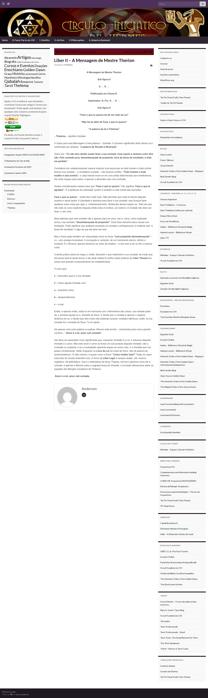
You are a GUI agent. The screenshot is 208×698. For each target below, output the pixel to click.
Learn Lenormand (168, 409)
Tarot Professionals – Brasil (172, 632)
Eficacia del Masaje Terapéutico (174, 486)
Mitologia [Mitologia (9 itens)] (23, 77)
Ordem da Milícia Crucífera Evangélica (177, 573)
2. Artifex (59, 40)
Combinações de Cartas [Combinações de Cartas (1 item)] (30, 62)
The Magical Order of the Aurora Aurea (178, 387)
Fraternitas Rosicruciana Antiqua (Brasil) (178, 562)
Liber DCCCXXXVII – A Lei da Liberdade (77, 51)
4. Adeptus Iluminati (99, 40)
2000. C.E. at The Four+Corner (174, 551)
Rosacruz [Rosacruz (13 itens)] (26, 82)
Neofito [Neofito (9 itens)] (35, 77)
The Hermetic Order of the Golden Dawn (178, 381)
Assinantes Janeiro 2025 (15, 173)
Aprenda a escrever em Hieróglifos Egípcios (179, 278)
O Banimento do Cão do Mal (16, 161)
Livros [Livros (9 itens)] (41, 73)
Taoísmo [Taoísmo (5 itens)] (38, 81)
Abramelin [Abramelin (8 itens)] (10, 57)
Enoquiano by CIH (168, 311)
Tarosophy (165, 621)
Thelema (69, 65)
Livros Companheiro (16, 203)
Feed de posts (166, 69)
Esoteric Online (167, 340)
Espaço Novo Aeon (168, 216)
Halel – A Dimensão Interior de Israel (176, 534)
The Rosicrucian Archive (171, 584)
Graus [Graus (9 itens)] (8, 73)
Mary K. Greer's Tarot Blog (172, 610)
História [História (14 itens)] (18, 74)
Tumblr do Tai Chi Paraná (171, 103)
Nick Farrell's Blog (168, 176)
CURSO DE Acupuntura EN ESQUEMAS (178, 481)
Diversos (11, 199)
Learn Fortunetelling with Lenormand (177, 404)
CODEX (10, 194)
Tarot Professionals (169, 626)
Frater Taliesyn (167, 160)
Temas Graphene (22, 694)
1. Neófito (44, 40)
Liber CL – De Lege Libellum (136, 51)
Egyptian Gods (167, 283)
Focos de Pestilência (169, 221)
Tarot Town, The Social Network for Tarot (179, 637)
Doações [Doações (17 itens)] (41, 66)
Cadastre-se (166, 58)
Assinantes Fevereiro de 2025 (17, 167)
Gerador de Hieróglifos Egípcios (174, 289)
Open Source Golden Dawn (172, 376)
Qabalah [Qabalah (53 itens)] (12, 81)
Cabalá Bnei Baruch (169, 523)
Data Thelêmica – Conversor (173, 205)
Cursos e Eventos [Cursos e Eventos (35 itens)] (19, 65)
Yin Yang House (167, 506)
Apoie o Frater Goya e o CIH (173, 120)
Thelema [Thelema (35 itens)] (21, 85)
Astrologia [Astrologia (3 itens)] (36, 58)
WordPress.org (167, 80)
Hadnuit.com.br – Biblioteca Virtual (176, 232)
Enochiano (165, 306)
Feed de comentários (169, 74)
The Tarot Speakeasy (170, 643)
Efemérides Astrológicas (171, 137)
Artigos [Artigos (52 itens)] (24, 57)
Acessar (164, 63)
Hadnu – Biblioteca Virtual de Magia (176, 227)
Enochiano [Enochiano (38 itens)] (13, 69)
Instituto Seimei (167, 666)
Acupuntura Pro (167, 467)
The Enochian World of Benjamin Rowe (177, 317)
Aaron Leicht (166, 154)
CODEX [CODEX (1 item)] (19, 62)
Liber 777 (164, 238)
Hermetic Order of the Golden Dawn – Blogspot (182, 171)
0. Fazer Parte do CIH (23, 40)
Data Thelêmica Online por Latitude (176, 210)
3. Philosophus (76, 40)
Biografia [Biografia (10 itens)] (10, 61)
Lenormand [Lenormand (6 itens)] (30, 73)
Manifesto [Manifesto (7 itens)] (10, 77)
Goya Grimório (166, 165)
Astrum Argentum (168, 199)
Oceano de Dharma (169, 671)
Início (5, 40)
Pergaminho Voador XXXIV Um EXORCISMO (24, 155)
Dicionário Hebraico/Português (174, 528)
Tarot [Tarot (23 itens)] (8, 85)
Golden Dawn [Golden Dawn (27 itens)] (34, 69)
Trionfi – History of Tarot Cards (174, 648)
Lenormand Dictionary (170, 415)
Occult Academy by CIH (171, 182)
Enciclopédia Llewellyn (170, 432)
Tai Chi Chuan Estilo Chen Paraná (175, 97)
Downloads (9, 190)
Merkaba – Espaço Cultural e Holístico (177, 255)
